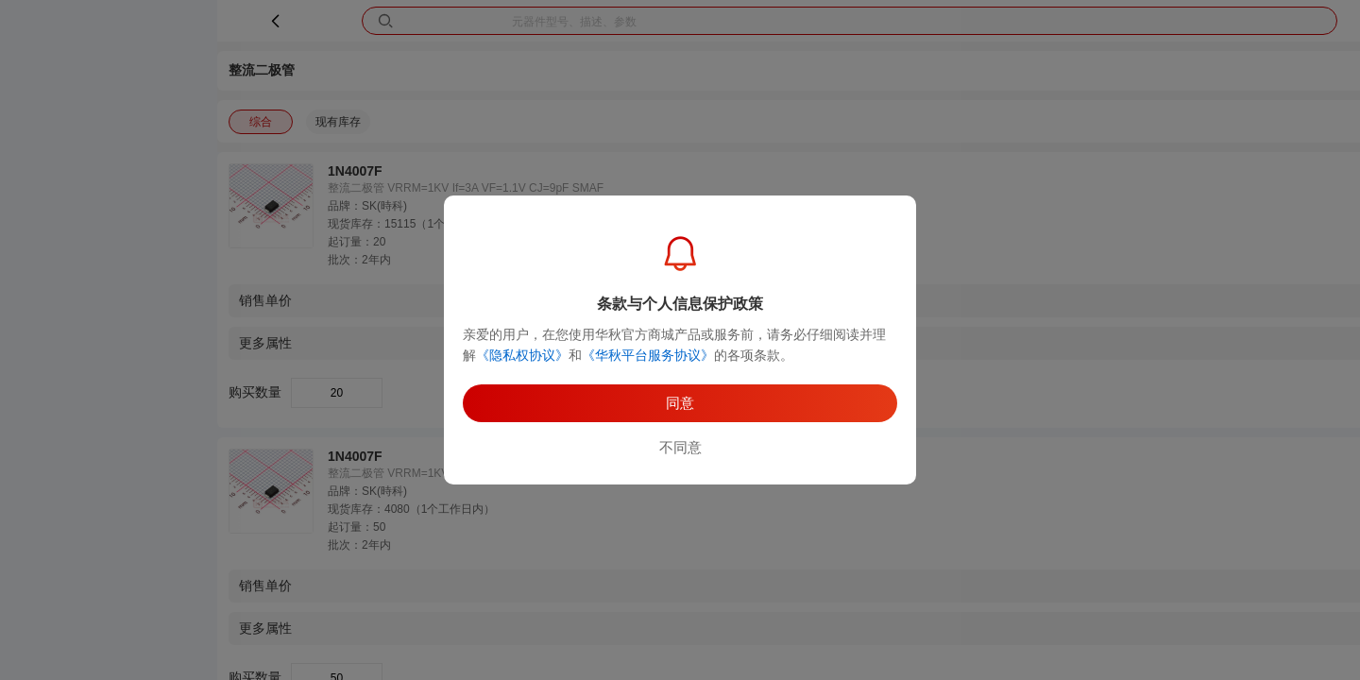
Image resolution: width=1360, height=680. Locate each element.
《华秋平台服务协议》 (648, 355)
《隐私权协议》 (522, 355)
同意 (680, 403)
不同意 (680, 447)
